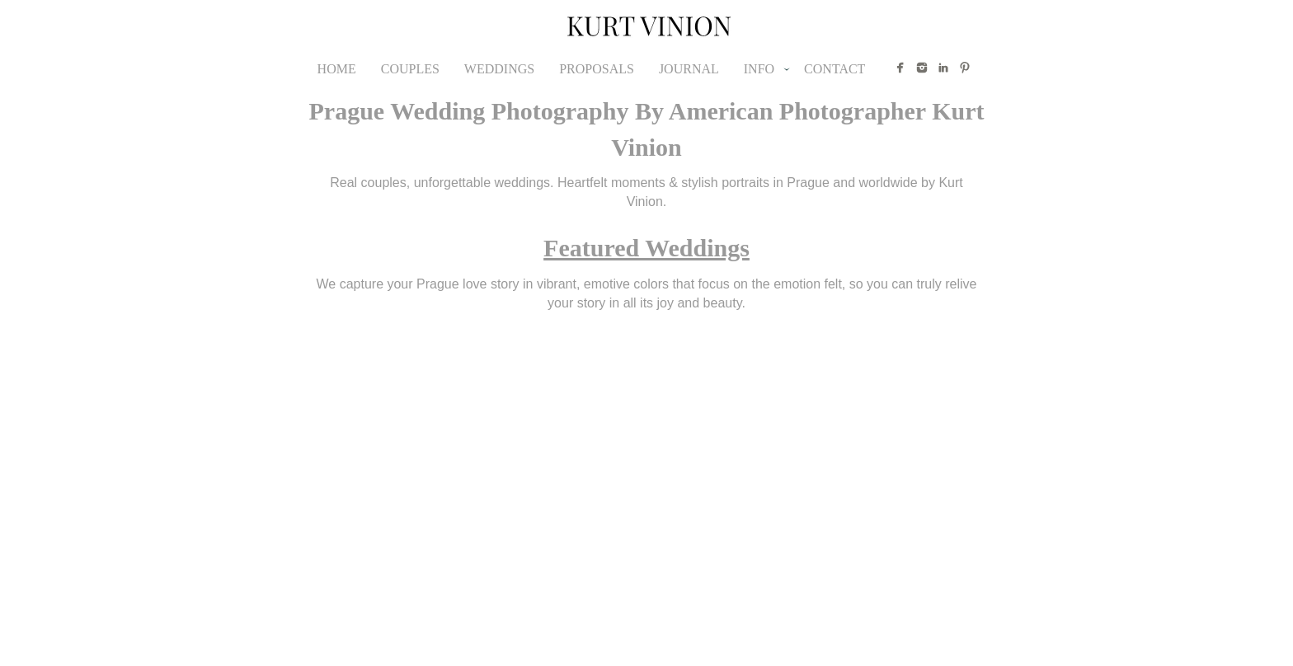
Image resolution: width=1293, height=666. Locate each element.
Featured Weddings (646, 247)
